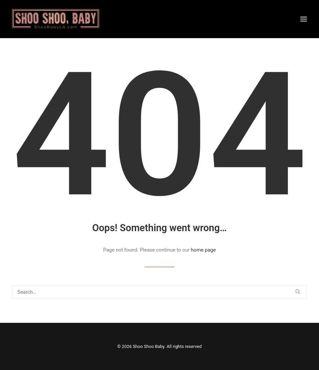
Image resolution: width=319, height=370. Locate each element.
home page (203, 250)
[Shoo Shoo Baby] (55, 19)
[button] (303, 19)
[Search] (159, 292)
